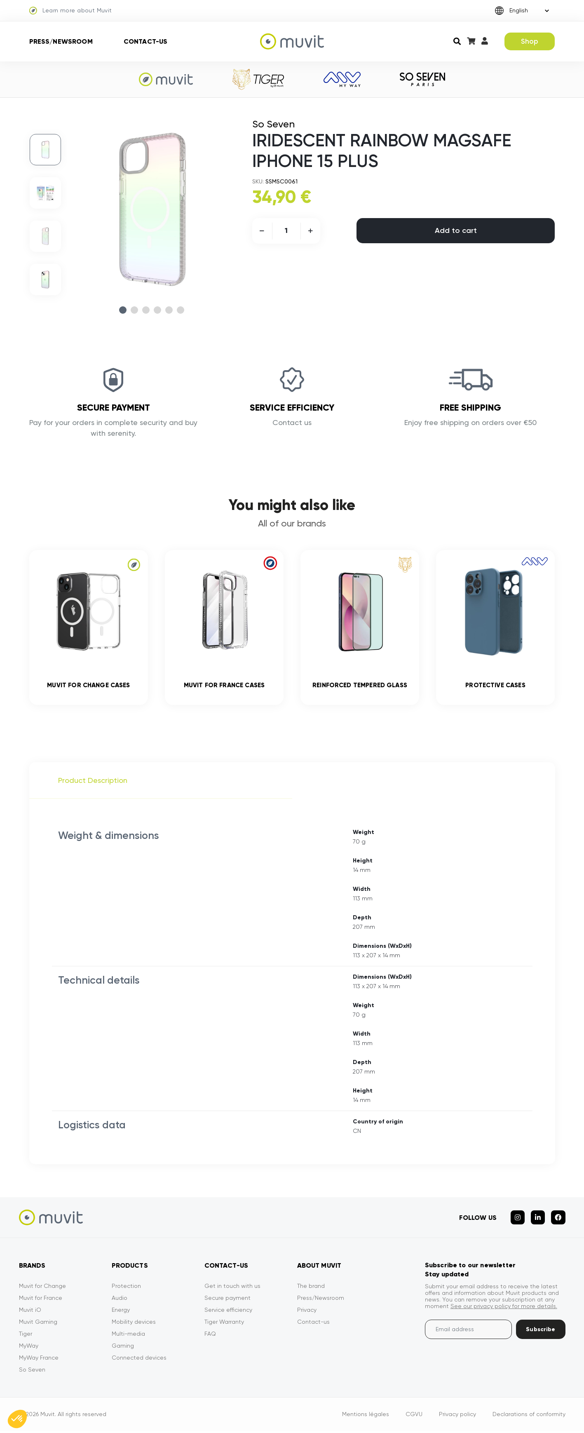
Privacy (307, 1311)
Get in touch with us (232, 1288)
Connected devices (139, 1359)
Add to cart (456, 230)
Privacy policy (457, 1416)
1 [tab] (123, 310)
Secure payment (227, 1300)
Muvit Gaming (38, 1323)
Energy (121, 1311)
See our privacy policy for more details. (503, 1308)
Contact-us (146, 41)
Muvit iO (30, 1311)
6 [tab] (180, 310)
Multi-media (128, 1335)
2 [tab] (134, 310)
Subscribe (540, 1331)
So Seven (32, 1371)
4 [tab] (157, 310)
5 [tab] (169, 310)
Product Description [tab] (92, 782)
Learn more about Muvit (70, 10)
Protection (126, 1288)
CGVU (414, 1416)
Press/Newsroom (61, 41)
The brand (311, 1288)
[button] (17, 1419)
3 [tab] (146, 310)
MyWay (28, 1347)
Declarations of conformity (529, 1416)
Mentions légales (365, 1416)
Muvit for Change (42, 1288)
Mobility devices (134, 1323)
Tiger (25, 1335)
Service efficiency (228, 1311)
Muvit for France (40, 1300)
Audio (119, 1300)
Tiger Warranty (224, 1323)
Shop (530, 41)
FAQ (210, 1335)
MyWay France (39, 1359)
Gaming (123, 1347)
